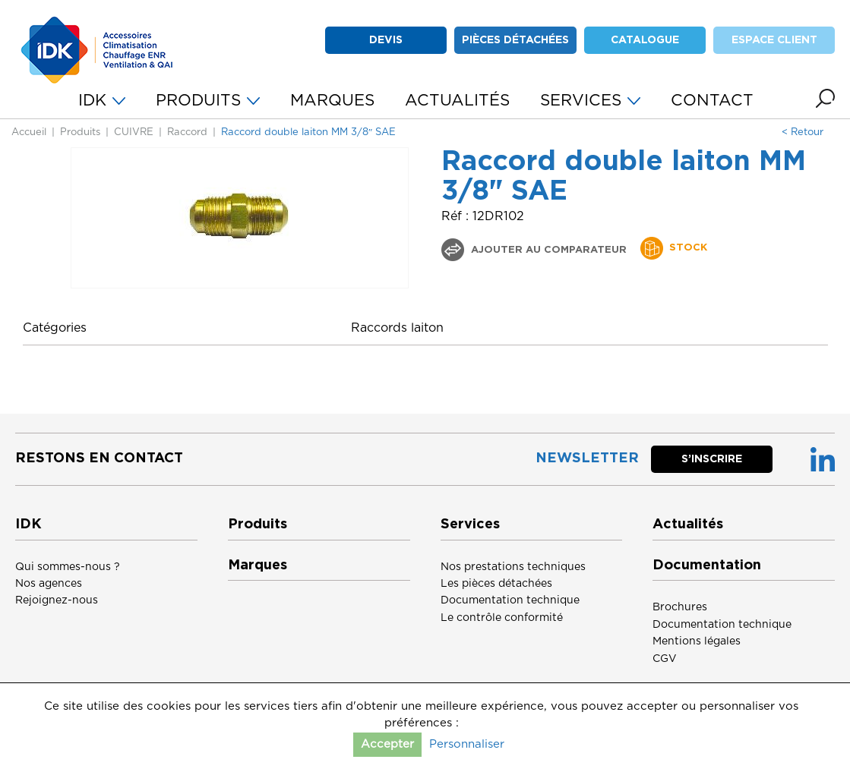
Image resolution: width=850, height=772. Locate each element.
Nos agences (48, 583)
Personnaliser (466, 744)
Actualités (688, 524)
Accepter (387, 744)
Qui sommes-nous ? (67, 567)
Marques (257, 565)
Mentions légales (697, 641)
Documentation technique (510, 600)
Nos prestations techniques (513, 567)
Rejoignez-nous (56, 600)
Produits (80, 132)
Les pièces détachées (496, 583)
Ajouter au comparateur (547, 250)
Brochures (680, 607)
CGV (665, 659)
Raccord (187, 132)
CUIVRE (133, 132)
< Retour (802, 132)
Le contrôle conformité (502, 618)
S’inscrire (711, 459)
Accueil (28, 132)
